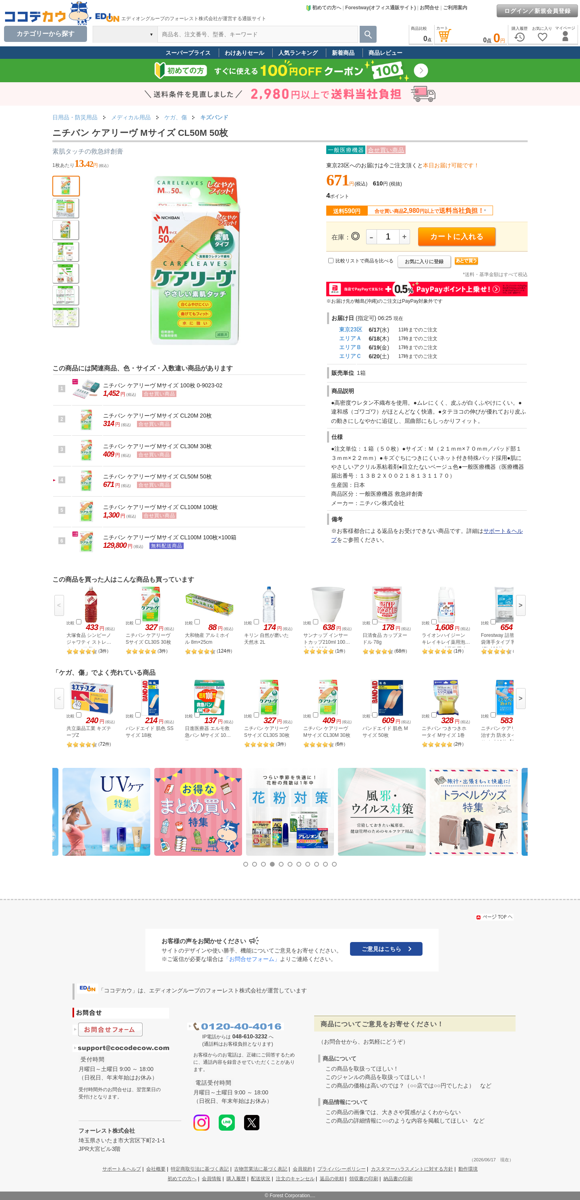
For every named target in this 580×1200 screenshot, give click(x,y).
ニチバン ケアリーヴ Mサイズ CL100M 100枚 (160, 507)
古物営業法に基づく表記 (260, 1169)
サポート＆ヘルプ (121, 1169)
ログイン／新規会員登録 (537, 11)
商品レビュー (385, 53)
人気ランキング (298, 53)
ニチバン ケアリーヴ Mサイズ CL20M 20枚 (157, 415)
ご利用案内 (455, 7)
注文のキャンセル (295, 1178)
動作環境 (468, 1169)
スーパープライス (188, 53)
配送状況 (260, 1178)
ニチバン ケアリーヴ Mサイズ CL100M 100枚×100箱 (169, 537)
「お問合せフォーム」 (252, 959)
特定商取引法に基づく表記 (200, 1169)
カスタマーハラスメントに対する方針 (412, 1169)
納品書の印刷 (397, 1178)
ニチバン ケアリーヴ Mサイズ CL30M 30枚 (157, 446)
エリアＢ (350, 347)
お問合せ (429, 7)
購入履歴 (236, 1178)
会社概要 (156, 1169)
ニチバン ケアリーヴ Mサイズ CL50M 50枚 (157, 476)
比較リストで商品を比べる (365, 261)
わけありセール (244, 53)
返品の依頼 (332, 1178)
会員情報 (211, 1178)
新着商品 (343, 53)
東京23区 (350, 329)
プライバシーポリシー (341, 1169)
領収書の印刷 (363, 1178)
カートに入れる (457, 237)
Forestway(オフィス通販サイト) (380, 7)
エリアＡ (350, 338)
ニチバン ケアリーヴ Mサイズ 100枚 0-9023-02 (162, 385)
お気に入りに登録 (424, 261)
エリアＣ (350, 356)
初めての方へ (323, 7)
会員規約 (302, 1169)
